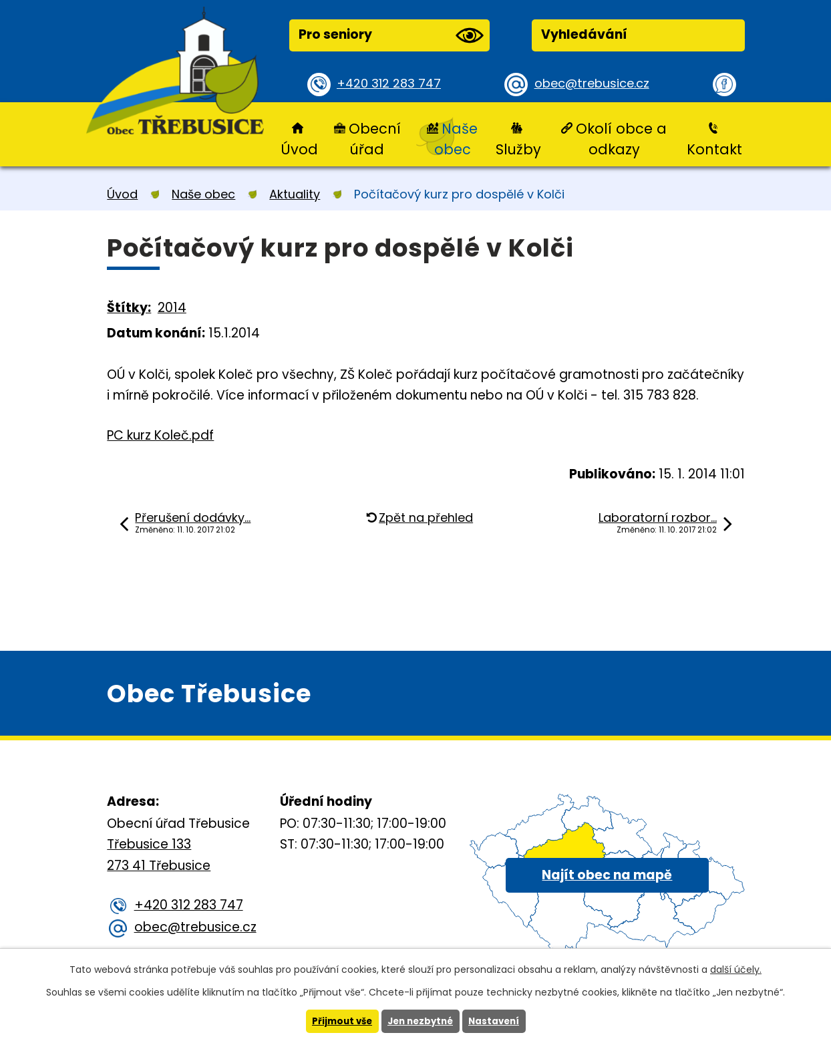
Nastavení (497, 1021)
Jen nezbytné (420, 1021)
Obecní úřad (375, 139)
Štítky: (129, 308)
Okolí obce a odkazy (621, 139)
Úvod (299, 149)
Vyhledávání (584, 34)
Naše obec (456, 139)
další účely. (736, 969)
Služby (518, 149)
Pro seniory (391, 35)
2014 (172, 308)
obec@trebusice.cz (594, 84)
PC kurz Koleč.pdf (160, 435)
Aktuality (294, 194)
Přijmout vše (338, 1021)
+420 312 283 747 (391, 84)
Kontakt (714, 149)
